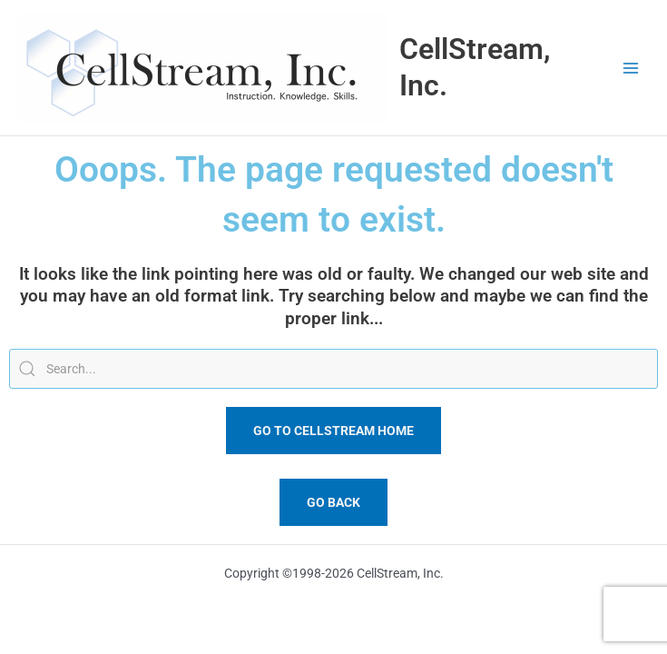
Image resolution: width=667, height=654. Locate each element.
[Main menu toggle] (631, 67)
